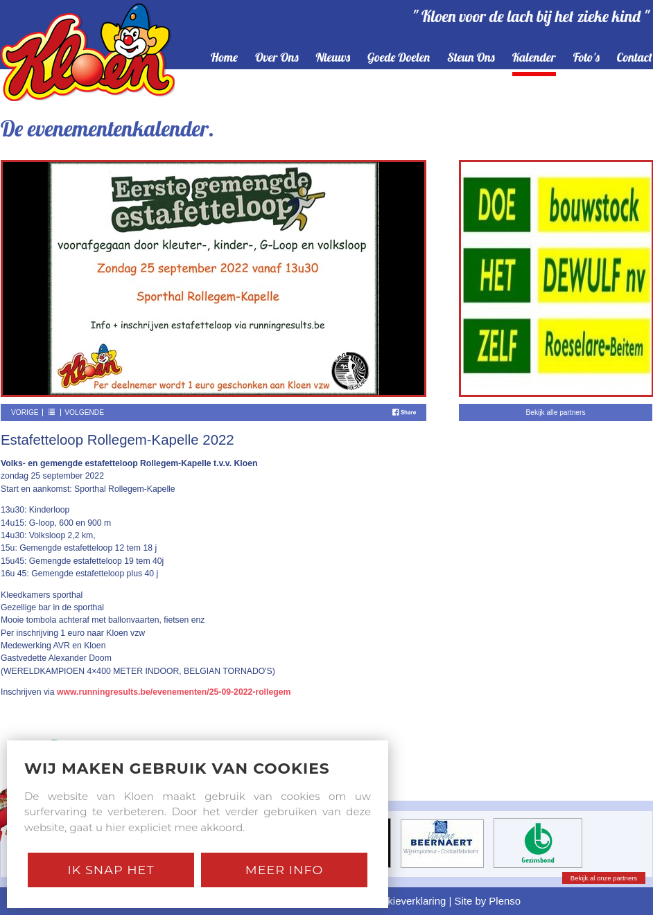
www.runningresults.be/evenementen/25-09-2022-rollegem (173, 692)
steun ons (471, 57)
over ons (277, 57)
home (224, 57)
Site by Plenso (488, 901)
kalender (534, 57)
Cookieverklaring (407, 901)
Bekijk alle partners (555, 412)
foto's (586, 57)
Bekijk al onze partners (604, 878)
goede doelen (398, 57)
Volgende (84, 412)
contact (634, 57)
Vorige (25, 412)
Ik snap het (110, 869)
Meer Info (284, 869)
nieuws (333, 57)
